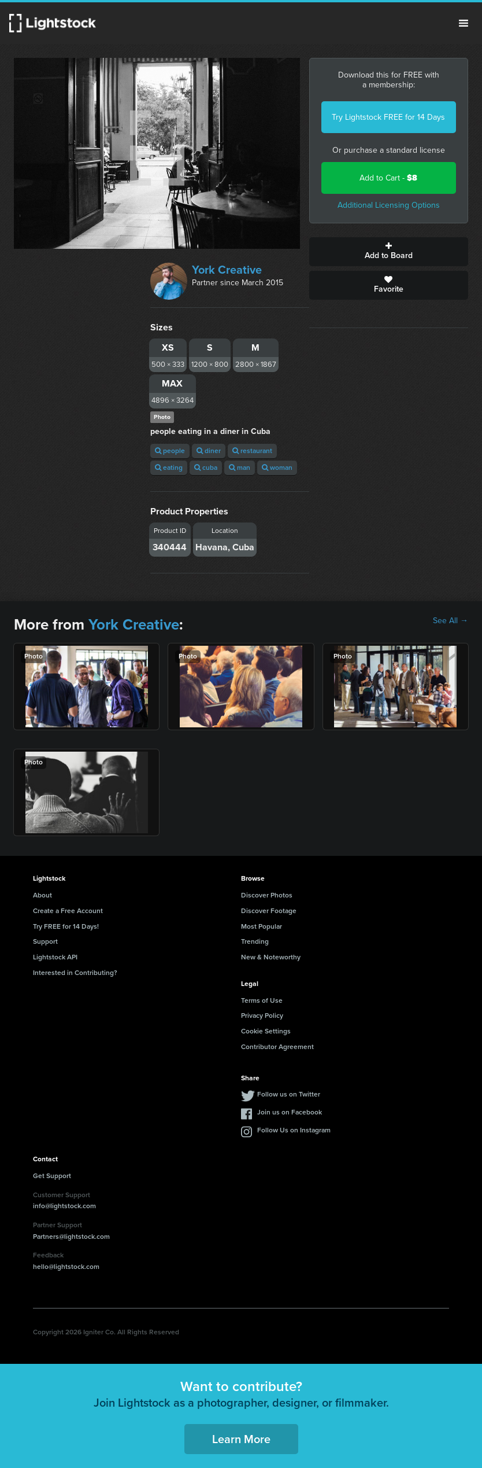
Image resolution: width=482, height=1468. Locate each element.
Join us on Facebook (289, 1112)
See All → (450, 621)
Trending (255, 941)
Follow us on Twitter (288, 1094)
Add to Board (388, 252)
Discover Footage (268, 911)
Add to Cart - (388, 178)
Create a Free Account (68, 911)
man (239, 467)
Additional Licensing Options (389, 205)
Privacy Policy (262, 1015)
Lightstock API (55, 957)
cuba (205, 467)
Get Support (52, 1176)
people (170, 451)
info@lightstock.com (64, 1206)
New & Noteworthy (271, 957)
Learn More (241, 1439)
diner (208, 451)
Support (45, 941)
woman (277, 467)
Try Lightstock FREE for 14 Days (388, 117)
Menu (463, 23)
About (42, 895)
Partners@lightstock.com (71, 1236)
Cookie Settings (266, 1031)
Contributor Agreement (277, 1047)
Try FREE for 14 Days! (66, 926)
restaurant (252, 451)
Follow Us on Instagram (294, 1130)
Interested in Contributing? (75, 972)
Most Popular (261, 926)
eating (169, 467)
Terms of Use (262, 1000)
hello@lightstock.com (66, 1266)
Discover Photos (266, 895)
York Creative (227, 269)
